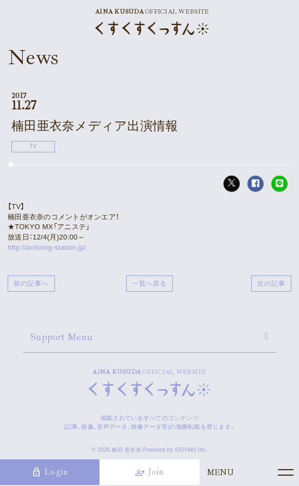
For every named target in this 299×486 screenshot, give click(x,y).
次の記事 (271, 283)
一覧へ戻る (149, 283)
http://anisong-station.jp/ (47, 247)
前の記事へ (31, 283)
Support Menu (61, 337)
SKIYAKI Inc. (191, 450)
